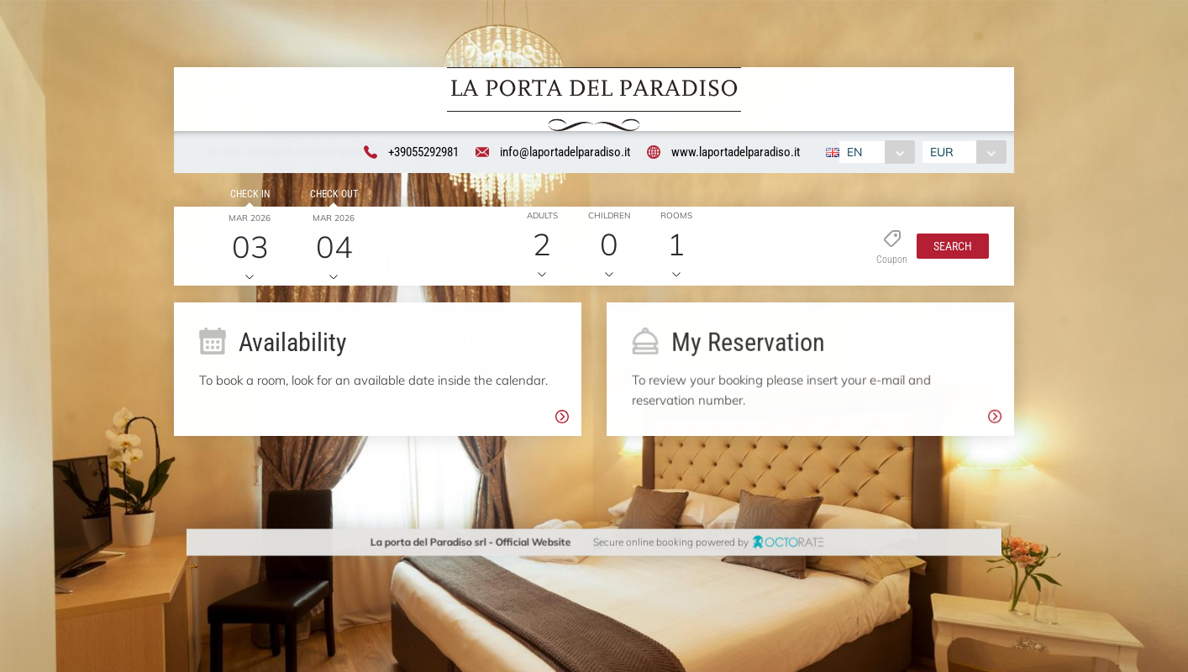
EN (852, 152)
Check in (246, 197)
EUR (944, 152)
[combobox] (875, 153)
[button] (948, 248)
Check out (331, 197)
